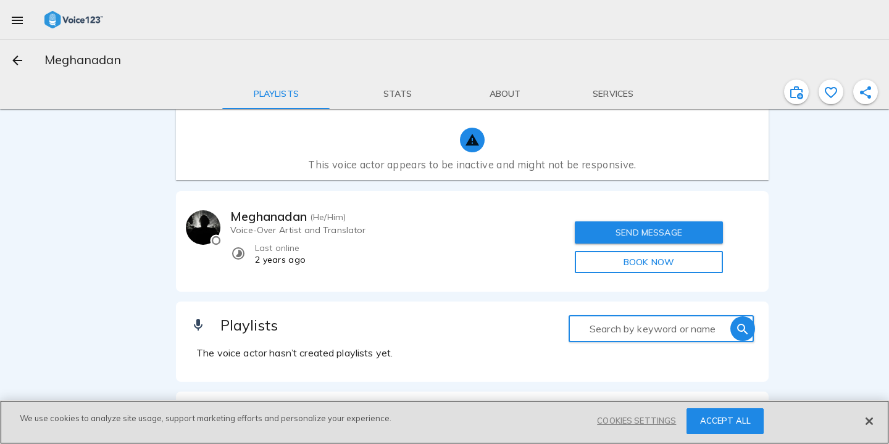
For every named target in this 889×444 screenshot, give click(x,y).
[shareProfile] (865, 92)
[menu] (17, 19)
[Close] (869, 421)
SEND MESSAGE (649, 232)
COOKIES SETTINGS (636, 421)
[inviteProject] (796, 92)
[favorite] (831, 92)
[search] (742, 328)
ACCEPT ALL (725, 421)
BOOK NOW (649, 262)
